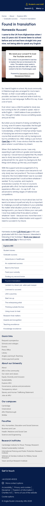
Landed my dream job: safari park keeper (21, 285)
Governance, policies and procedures (16, 386)
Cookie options (8, 497)
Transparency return (9, 389)
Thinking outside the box (14, 307)
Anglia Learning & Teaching (12, 356)
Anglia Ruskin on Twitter (9, 475)
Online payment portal (10, 359)
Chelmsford (6, 409)
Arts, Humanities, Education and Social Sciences (20, 425)
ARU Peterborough (9, 412)
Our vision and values (10, 374)
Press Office (6, 350)
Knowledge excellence (12, 329)
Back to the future (12, 268)
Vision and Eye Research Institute (14, 461)
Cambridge (6, 406)
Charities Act (7, 493)
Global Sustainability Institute (13, 448)
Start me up (9, 298)
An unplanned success (14, 263)
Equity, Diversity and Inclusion (13, 377)
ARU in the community (10, 371)
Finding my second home (15, 277)
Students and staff (35, 4)
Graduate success (10, 19)
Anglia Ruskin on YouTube (13, 475)
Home (4, 16)
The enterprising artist (13, 303)
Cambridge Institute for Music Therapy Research (20, 445)
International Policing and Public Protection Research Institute (22, 452)
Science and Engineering (11, 435)
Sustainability (7, 380)
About (12, 16)
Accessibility (7, 487)
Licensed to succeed (13, 290)
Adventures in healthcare (14, 259)
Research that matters (11, 316)
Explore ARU (22, 16)
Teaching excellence (11, 324)
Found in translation (12, 281)
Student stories (9, 250)
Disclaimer (6, 490)
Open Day (6, 141)
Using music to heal (12, 311)
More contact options (12, 483)
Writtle (4, 415)
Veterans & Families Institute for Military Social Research (19, 457)
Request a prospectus (10, 341)
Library (4, 353)
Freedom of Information (22, 490)
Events (4, 347)
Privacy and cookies (22, 487)
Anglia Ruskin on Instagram (6, 475)
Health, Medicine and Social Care (14, 432)
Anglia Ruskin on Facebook (3, 475)
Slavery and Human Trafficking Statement (18, 392)
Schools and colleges (10, 344)
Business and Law (9, 429)
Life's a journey (11, 294)
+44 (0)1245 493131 (9, 479)
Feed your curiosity (12, 272)
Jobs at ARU (6, 395)
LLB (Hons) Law (23, 232)
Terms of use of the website (25, 493)
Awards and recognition (12, 320)
